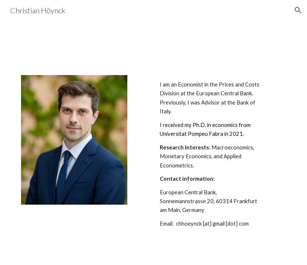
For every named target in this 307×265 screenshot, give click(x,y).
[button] (298, 10)
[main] (210, 157)
